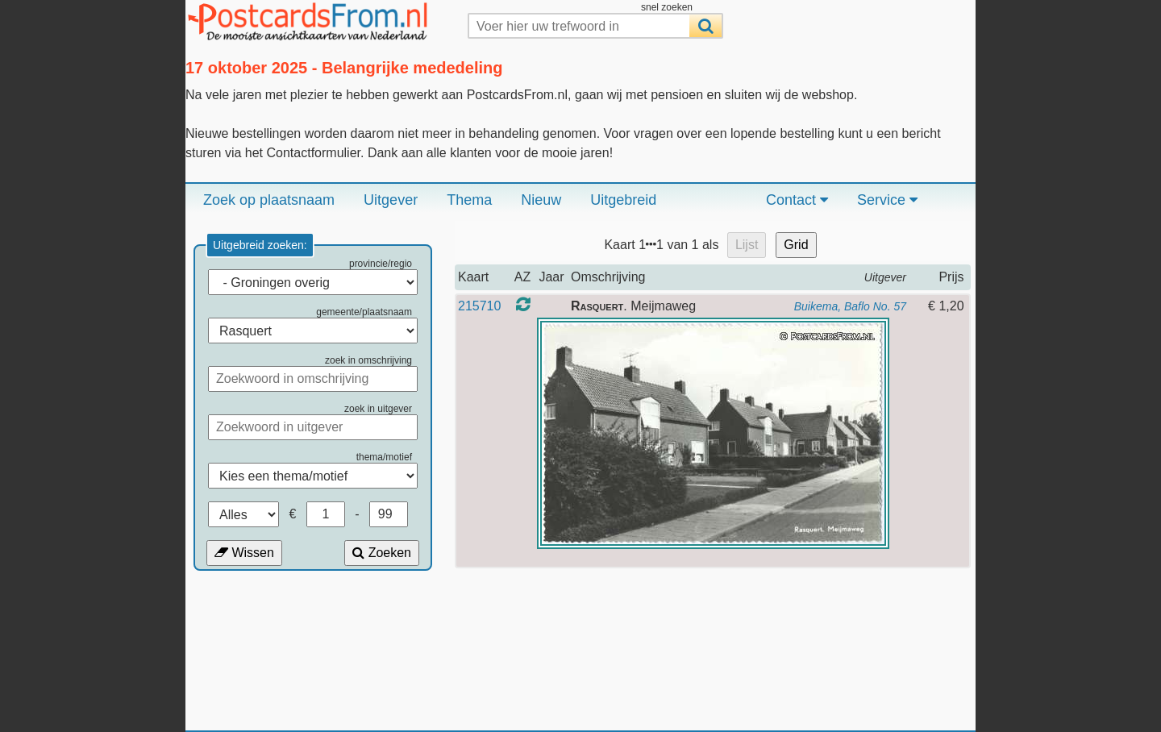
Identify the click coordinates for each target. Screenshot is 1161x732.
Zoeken (381, 552)
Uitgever (391, 200)
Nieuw (541, 200)
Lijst (746, 245)
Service (887, 200)
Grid (796, 245)
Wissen (244, 552)
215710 (479, 306)
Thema (469, 200)
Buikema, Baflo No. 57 (850, 306)
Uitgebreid (623, 200)
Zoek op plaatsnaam (269, 200)
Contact (797, 200)
